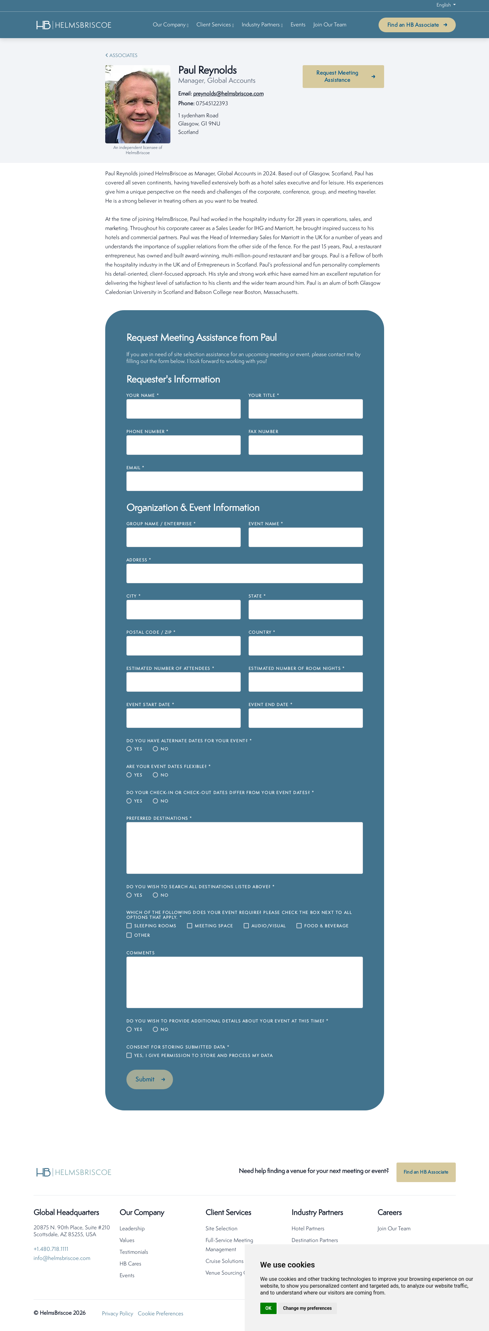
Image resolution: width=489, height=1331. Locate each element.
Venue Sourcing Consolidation (241, 1274)
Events (298, 25)
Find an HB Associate (413, 25)
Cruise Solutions (225, 1263)
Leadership (132, 1230)
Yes (138, 749)
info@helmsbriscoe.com (62, 1260)
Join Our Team (329, 25)
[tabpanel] (244, 233)
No (164, 749)
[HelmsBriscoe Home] (74, 25)
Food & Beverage (326, 926)
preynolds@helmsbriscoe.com (228, 94)
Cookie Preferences (160, 1315)
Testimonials (134, 1253)
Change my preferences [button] (307, 1308)
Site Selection (221, 1230)
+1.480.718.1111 (51, 1250)
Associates (123, 55)
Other (142, 935)
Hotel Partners (308, 1230)
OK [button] (269, 1308)
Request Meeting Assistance (337, 76)
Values (127, 1242)
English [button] (444, 5)
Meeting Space (214, 926)
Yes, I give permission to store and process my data (203, 1056)
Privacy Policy (117, 1315)
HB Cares (130, 1265)
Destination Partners (315, 1242)
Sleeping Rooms (155, 926)
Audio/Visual (269, 926)
